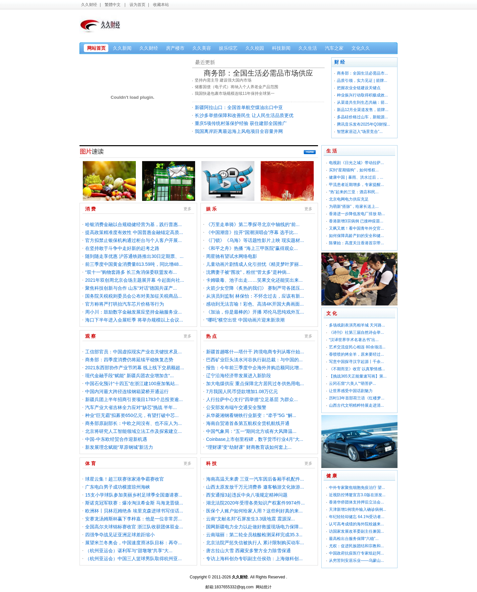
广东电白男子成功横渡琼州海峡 (117, 487)
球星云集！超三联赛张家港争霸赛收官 (124, 479)
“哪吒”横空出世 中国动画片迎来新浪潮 (245, 320)
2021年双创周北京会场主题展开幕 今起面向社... (134, 280)
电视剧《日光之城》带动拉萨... (356, 162)
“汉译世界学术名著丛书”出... (354, 339)
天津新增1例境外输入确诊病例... (357, 509)
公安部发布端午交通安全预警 (236, 407)
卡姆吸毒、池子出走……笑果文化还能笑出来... (254, 280)
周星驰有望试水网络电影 (231, 256)
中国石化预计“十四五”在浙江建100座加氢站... (132, 383)
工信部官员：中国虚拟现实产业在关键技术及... (133, 351)
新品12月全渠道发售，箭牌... (362, 109)
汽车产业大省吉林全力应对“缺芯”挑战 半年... (131, 407)
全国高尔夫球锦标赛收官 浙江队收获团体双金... (134, 526)
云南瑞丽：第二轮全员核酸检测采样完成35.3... (254, 534)
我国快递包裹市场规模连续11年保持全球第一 (235, 93)
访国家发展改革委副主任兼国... (356, 531)
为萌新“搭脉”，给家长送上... (354, 206)
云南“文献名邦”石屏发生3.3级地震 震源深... (250, 518)
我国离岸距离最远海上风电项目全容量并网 (239, 131)
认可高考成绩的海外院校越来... (356, 524)
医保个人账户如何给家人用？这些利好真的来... (254, 510)
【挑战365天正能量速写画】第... (358, 376)
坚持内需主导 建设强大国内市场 (223, 80)
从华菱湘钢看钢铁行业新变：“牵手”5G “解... (251, 415)
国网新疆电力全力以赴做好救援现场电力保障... (254, 526)
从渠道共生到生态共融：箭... (362, 102)
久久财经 (89, 4)
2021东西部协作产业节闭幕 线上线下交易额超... (134, 367)
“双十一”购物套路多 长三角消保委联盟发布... (131, 272)
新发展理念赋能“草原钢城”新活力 (119, 447)
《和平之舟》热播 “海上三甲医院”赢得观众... (252, 248)
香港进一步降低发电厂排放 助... (357, 213)
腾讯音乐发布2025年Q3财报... (363, 124)
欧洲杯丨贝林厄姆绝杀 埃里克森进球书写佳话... (134, 510)
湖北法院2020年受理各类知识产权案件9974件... (255, 502)
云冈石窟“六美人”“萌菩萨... (352, 383)
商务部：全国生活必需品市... (362, 73)
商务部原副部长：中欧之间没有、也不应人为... (133, 423)
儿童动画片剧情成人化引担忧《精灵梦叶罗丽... (254, 264)
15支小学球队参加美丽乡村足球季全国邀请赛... (133, 495)
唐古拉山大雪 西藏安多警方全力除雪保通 (248, 550)
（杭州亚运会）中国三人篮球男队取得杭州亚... (133, 558)
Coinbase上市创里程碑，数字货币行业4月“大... (254, 439)
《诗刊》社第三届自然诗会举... (356, 332)
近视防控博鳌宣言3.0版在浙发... (357, 495)
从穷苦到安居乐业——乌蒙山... (356, 560)
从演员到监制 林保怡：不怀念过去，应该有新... (255, 296)
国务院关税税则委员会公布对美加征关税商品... (133, 296)
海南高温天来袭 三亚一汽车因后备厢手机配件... (255, 479)
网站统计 (264, 587)
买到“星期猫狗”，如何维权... (354, 170)
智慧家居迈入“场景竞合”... (360, 131)
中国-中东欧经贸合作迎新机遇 (116, 439)
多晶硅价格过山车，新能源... (362, 117)
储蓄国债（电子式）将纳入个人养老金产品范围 (236, 87)
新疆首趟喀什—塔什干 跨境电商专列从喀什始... (255, 351)
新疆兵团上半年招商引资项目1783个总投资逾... (134, 399)
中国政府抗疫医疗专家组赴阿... (356, 553)
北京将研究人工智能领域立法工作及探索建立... (133, 431)
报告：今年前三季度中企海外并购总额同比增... (254, 367)
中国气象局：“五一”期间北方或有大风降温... (251, 431)
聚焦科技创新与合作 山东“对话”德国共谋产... (131, 288)
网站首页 (96, 48)
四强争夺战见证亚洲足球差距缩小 (120, 534)
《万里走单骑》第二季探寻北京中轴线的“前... (252, 224)
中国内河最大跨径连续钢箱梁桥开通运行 (127, 391)
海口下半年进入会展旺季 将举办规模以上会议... (134, 320)
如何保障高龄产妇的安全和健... (356, 235)
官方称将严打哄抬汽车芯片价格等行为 (124, 304)
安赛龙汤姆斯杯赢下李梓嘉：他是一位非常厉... (133, 518)
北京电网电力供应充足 (349, 199)
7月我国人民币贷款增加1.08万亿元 (242, 391)
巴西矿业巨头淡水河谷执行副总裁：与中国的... (254, 359)
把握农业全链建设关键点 (359, 88)
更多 (310, 152)
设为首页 (137, 4)
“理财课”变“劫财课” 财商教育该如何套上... (249, 447)
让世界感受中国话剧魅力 (351, 390)
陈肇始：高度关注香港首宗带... (356, 243)
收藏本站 (161, 4)
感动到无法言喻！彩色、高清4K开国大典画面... (255, 304)
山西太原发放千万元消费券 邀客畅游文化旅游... (255, 487)
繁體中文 (113, 4)
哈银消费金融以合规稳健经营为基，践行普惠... (133, 224)
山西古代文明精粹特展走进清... (356, 405)
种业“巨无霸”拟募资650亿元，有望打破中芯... (132, 415)
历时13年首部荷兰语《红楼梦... (356, 398)
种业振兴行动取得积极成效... (362, 95)
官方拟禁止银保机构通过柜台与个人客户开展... (133, 240)
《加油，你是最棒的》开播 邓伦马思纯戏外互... (255, 312)
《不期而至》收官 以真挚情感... (357, 369)
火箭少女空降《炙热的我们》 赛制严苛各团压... (255, 288)
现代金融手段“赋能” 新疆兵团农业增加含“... (129, 375)
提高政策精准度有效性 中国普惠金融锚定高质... (134, 232)
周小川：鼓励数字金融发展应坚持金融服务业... (133, 312)
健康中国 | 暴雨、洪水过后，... (356, 177)
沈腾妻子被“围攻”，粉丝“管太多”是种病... (248, 272)
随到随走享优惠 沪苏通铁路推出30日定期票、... (134, 256)
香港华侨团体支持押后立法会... (356, 502)
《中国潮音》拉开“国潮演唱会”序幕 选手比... (252, 232)
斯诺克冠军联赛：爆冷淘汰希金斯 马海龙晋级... (134, 502)
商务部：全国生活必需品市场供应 (258, 73)
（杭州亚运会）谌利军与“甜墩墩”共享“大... (129, 550)
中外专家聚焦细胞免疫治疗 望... (357, 487)
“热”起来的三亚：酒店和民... (354, 192)
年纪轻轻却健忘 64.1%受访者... (356, 516)
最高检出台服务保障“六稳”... (354, 538)
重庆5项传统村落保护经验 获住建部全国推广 (241, 123)
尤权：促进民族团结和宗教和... (356, 546)
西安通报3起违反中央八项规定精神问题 (247, 495)
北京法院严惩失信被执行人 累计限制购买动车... (255, 542)
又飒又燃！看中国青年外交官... (356, 228)
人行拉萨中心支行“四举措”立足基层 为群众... (252, 399)
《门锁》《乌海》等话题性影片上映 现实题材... (255, 240)
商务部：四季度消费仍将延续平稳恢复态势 (129, 359)
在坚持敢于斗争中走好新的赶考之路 (122, 248)
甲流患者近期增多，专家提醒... (356, 184)
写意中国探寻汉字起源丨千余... (356, 361)
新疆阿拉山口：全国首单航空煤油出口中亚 (239, 107)
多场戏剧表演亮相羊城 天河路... (357, 325)
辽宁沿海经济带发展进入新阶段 (238, 375)
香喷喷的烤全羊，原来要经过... (356, 354)
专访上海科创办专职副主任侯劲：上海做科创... (254, 558)
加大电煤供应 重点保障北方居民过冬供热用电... (255, 383)
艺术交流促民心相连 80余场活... (357, 347)
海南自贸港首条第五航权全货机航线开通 (248, 423)
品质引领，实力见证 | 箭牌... (362, 80)
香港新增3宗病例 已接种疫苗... (356, 221)
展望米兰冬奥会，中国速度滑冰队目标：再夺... (133, 542)
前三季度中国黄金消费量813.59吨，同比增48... (134, 264)
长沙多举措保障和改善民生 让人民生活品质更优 (244, 115)
